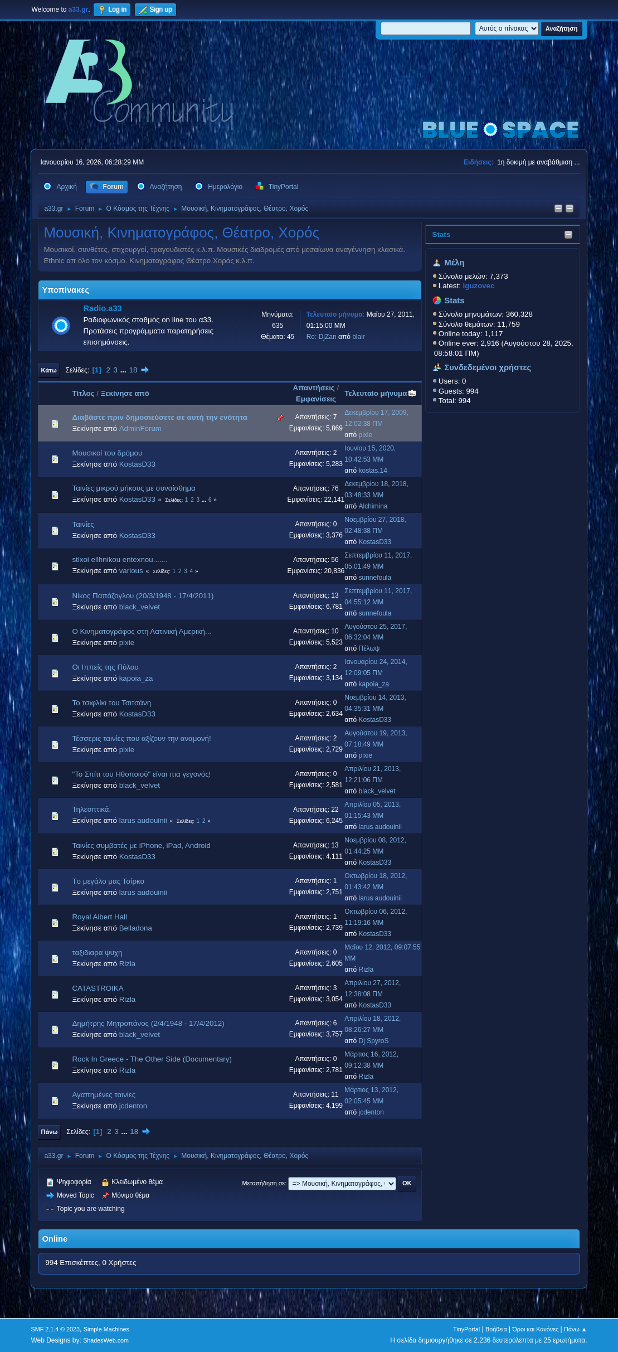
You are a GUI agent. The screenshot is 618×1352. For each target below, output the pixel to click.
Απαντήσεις (314, 388)
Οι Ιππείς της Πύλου (105, 667)
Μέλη (454, 262)
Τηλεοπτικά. (91, 809)
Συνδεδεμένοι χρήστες (487, 367)
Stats (441, 234)
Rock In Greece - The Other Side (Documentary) (151, 1059)
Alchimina (373, 506)
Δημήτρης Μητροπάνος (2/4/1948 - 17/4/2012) (148, 1023)
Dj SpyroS (374, 1041)
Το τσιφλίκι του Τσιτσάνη (111, 703)
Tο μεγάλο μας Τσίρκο (108, 881)
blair (358, 337)
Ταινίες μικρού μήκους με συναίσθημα (133, 488)
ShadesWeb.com (106, 1340)
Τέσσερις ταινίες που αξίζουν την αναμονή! (141, 738)
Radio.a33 (102, 308)
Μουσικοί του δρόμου (107, 453)
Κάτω (48, 370)
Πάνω (49, 1131)
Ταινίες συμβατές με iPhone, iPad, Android (141, 845)
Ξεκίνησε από (125, 393)
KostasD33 (137, 464)
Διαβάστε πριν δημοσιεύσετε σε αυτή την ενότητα (159, 417)
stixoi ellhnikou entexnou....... (119, 559)
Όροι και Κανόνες (535, 1329)
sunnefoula (375, 577)
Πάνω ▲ (575, 1329)
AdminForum (140, 428)
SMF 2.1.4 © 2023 (55, 1329)
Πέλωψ (369, 648)
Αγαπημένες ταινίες (103, 1095)
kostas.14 (373, 470)
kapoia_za (136, 678)
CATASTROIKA (97, 988)
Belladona (135, 928)
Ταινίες (83, 524)
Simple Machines (106, 1329)
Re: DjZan (321, 337)
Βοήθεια (496, 1329)
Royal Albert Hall (99, 917)
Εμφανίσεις (316, 399)
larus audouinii (143, 820)
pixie (366, 435)
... (124, 370)
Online (54, 1238)
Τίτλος (83, 393)
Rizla (127, 964)
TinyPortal (466, 1329)
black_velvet (139, 607)
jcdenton (133, 1106)
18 (133, 370)
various (131, 570)
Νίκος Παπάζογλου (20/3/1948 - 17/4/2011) (142, 596)
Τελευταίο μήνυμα (380, 393)
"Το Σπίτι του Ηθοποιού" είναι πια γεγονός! (141, 774)
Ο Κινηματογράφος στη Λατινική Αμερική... (141, 631)
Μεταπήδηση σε (263, 1183)
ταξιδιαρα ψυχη (97, 952)
